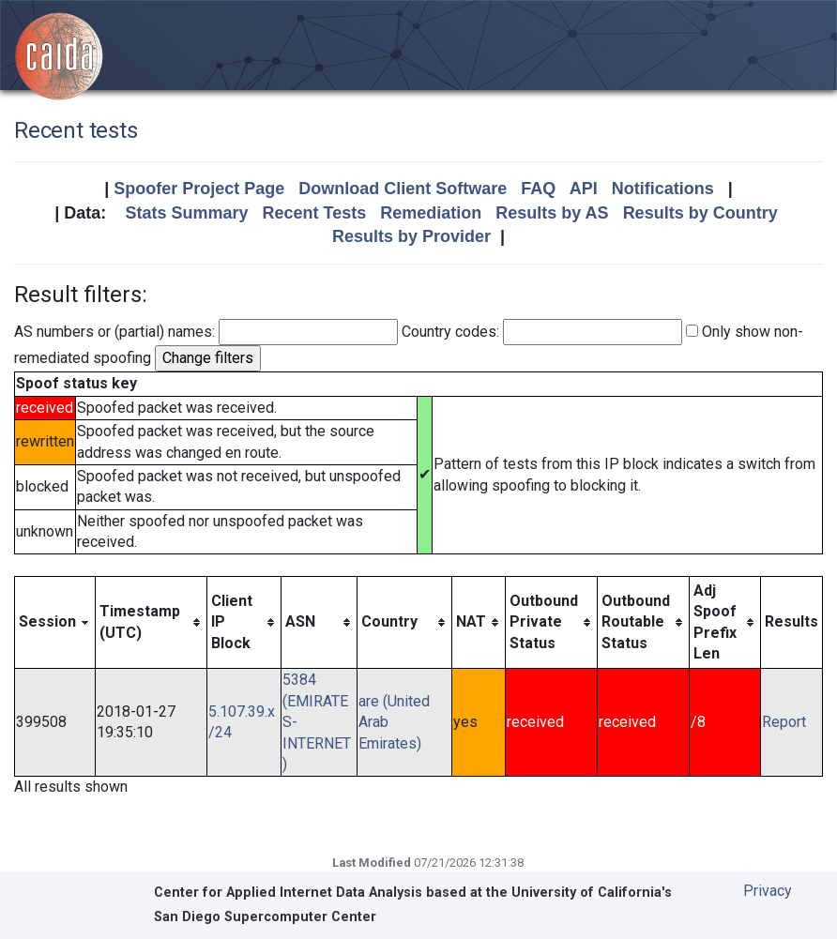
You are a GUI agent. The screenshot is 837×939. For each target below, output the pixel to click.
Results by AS (551, 213)
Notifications (663, 188)
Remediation (430, 213)
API (584, 188)
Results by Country (700, 213)
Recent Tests (314, 213)
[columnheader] (55, 622)
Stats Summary (186, 213)
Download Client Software (402, 188)
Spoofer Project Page (199, 188)
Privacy (767, 891)
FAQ (538, 188)
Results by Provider (411, 236)
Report (784, 722)
